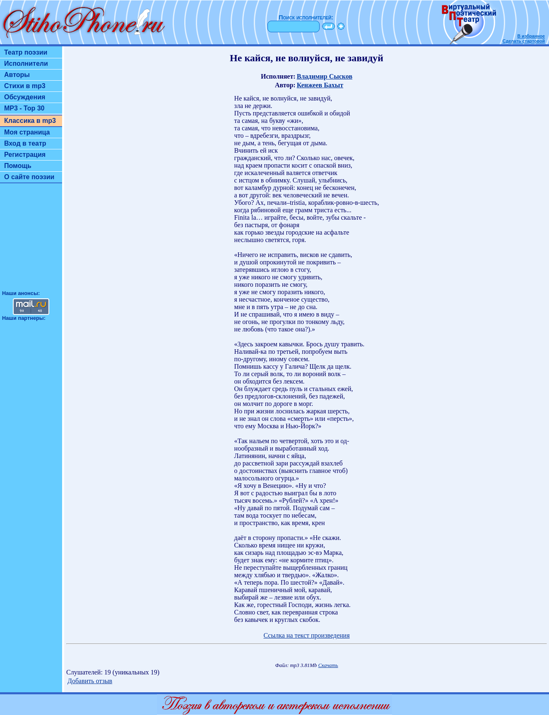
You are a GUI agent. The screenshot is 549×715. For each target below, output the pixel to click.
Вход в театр (25, 143)
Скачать (328, 665)
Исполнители (26, 63)
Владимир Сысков (324, 76)
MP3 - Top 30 (24, 108)
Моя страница (27, 132)
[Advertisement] (31, 240)
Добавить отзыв (89, 680)
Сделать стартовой (524, 40)
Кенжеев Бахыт (320, 85)
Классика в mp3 (30, 120)
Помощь (17, 165)
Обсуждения (24, 97)
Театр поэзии (25, 52)
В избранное (531, 36)
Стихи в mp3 (25, 85)
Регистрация (25, 154)
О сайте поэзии (29, 176)
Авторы (17, 74)
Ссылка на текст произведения (306, 635)
